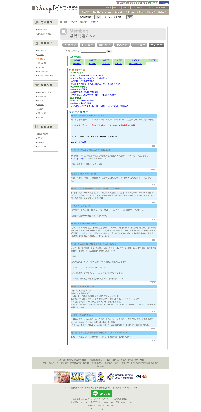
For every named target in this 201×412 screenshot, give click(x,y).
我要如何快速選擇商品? (82, 103)
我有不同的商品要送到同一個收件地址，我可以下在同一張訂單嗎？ (101, 106)
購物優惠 (77, 64)
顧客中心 (140, 8)
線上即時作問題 (135, 64)
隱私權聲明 (78, 388)
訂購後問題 (92, 60)
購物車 (108, 8)
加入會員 (40, 55)
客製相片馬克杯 (127, 360)
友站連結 (135, 388)
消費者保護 (89, 388)
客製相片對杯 (139, 360)
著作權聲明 (99, 388)
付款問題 (118, 60)
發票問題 (152, 60)
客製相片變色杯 (48, 363)
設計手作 (117, 363)
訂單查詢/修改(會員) (44, 34)
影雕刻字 (125, 363)
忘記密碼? (40, 67)
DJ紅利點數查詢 (42, 71)
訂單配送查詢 (42, 29)
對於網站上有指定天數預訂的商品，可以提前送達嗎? (94, 95)
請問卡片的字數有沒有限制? (84, 81)
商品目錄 (40, 117)
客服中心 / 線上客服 (44, 92)
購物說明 (125, 8)
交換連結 (109, 388)
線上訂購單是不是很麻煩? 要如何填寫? (88, 75)
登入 (133, 8)
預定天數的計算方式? (81, 89)
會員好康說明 (42, 50)
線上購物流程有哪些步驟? (83, 100)
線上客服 (126, 388)
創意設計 (61, 360)
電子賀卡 (40, 138)
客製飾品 (115, 360)
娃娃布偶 (100, 366)
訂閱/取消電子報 (43, 134)
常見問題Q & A (42, 96)
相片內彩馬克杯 (62, 363)
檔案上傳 (116, 8)
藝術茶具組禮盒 (96, 360)
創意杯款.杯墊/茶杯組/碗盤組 (77, 360)
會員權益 (92, 64)
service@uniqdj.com (78, 159)
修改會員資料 (42, 63)
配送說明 (40, 109)
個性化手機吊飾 (97, 363)
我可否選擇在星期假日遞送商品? (86, 92)
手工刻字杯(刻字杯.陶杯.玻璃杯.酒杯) (144, 363)
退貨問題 (106, 64)
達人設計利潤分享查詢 (45, 75)
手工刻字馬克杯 (75, 363)
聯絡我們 (40, 142)
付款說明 (40, 105)
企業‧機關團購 (161, 8)
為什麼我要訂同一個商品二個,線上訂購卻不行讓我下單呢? (96, 84)
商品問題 (106, 60)
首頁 (66, 22)
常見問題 (83, 22)
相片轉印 (107, 360)
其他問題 (118, 64)
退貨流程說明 (42, 113)
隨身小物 (86, 363)
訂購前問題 (94, 22)
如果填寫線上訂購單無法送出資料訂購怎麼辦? (91, 78)
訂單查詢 (149, 8)
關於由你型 (68, 388)
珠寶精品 (108, 363)
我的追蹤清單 (42, 146)
